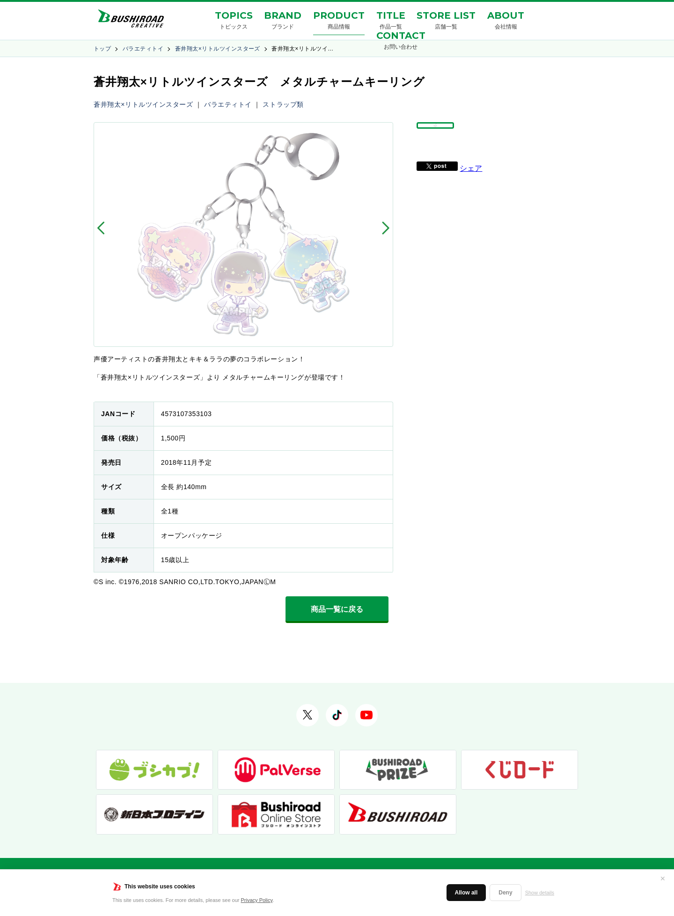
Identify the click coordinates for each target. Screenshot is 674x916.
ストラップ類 (283, 104)
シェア (471, 190)
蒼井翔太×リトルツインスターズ (217, 48)
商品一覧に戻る (337, 609)
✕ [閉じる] (663, 878)
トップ (102, 48)
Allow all (466, 892)
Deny (505, 892)
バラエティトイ (143, 48)
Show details (539, 892)
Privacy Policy (257, 900)
